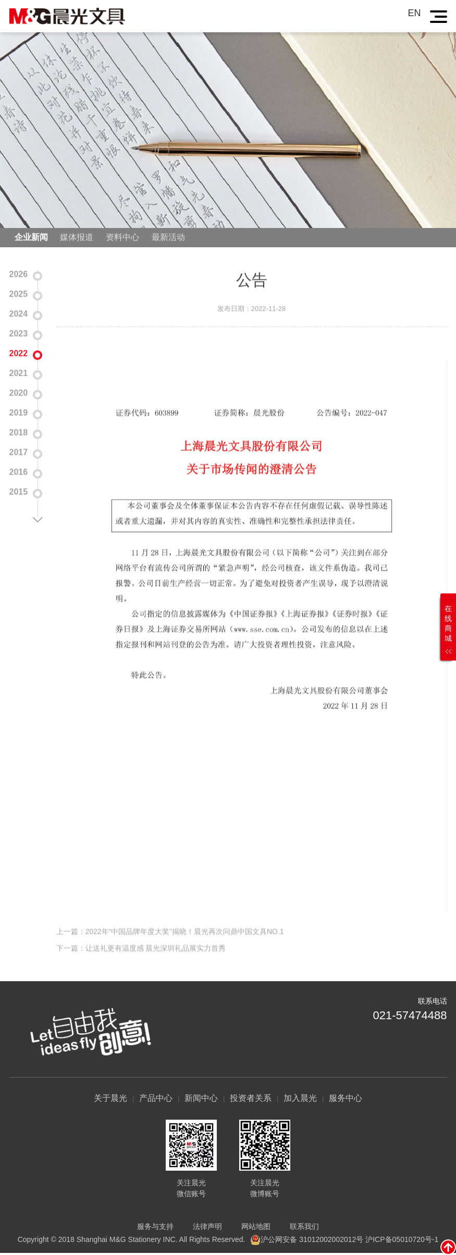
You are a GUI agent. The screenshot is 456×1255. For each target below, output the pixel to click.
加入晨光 (300, 1100)
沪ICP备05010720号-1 (401, 1241)
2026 (18, 275)
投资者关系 (251, 1100)
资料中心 (122, 238)
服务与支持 (155, 1228)
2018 (18, 433)
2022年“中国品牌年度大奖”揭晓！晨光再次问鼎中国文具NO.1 (184, 944)
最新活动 (168, 238)
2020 (18, 393)
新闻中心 (201, 1100)
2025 (18, 294)
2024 (18, 314)
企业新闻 (31, 238)
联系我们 (304, 1228)
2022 (18, 354)
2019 (18, 413)
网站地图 (255, 1228)
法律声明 (207, 1228)
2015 (18, 492)
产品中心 (155, 1100)
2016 (18, 472)
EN (414, 13)
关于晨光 (110, 1100)
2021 (18, 374)
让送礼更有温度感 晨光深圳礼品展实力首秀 (155, 961)
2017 (18, 453)
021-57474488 (410, 1016)
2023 (18, 334)
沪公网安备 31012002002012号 (312, 1241)
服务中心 (345, 1100)
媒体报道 (76, 238)
